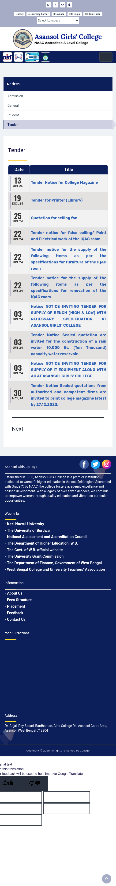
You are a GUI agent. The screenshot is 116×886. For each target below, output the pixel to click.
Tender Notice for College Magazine (64, 182)
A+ (62, 5)
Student (13, 115)
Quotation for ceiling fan (54, 218)
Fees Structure (19, 600)
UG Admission (93, 14)
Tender (12, 125)
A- (48, 5)
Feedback (15, 613)
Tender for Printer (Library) (57, 200)
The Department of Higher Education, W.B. (42, 543)
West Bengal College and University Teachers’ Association (56, 569)
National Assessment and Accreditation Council (47, 537)
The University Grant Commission (35, 556)
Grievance (58, 14)
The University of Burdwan (29, 530)
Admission (15, 96)
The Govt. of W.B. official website (35, 550)
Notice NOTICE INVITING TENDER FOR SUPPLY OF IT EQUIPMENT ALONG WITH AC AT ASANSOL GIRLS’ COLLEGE (68, 369)
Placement (16, 606)
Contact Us (16, 619)
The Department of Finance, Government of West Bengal (54, 563)
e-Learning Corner (38, 14)
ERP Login (74, 14)
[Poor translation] (34, 783)
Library (19, 14)
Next (17, 428)
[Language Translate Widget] (58, 20)
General (13, 105)
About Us (14, 593)
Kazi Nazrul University (25, 524)
